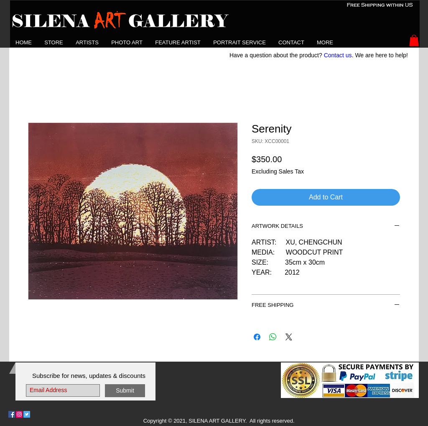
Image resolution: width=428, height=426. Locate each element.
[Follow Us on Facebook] (11, 414)
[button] (87, 42)
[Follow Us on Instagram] (19, 414)
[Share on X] (289, 337)
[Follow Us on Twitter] (26, 414)
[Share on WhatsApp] (273, 337)
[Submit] (125, 390)
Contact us (338, 55)
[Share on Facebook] (257, 337)
